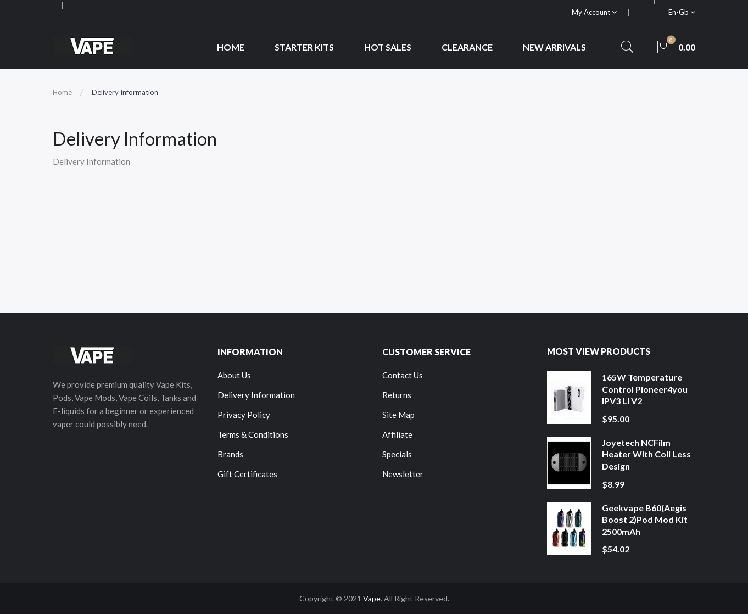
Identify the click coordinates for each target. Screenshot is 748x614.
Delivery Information (125, 92)
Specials (397, 454)
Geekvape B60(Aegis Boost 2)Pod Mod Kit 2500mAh (645, 520)
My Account (594, 12)
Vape (372, 598)
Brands (230, 454)
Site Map (398, 415)
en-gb (681, 12)
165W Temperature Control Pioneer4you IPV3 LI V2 (645, 389)
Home (62, 92)
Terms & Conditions (252, 434)
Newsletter (402, 474)
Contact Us (402, 375)
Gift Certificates (247, 474)
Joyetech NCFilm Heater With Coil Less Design (646, 454)
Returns (396, 395)
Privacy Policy (243, 415)
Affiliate (397, 434)
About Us (234, 375)
